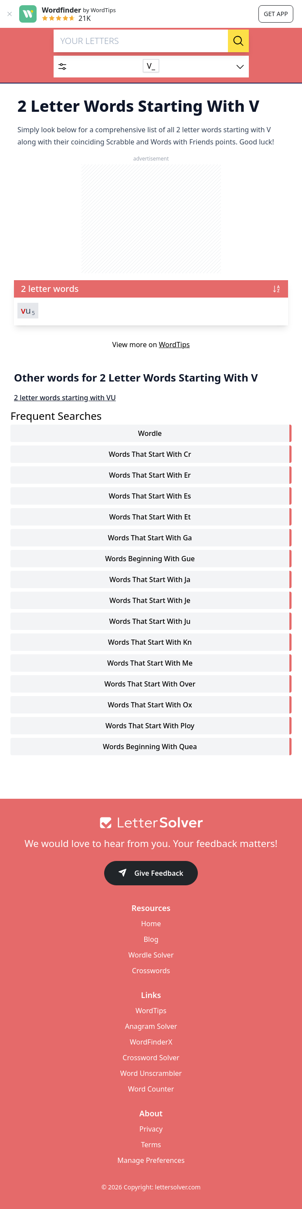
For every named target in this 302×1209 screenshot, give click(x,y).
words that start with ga (150, 538)
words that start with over (149, 684)
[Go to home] (151, 822)
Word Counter (151, 1089)
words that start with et (149, 517)
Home (151, 923)
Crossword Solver (150, 1057)
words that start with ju (150, 621)
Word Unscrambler (151, 1073)
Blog (150, 939)
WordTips (174, 344)
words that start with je (149, 600)
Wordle (150, 433)
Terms (151, 1144)
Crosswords (151, 970)
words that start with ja (149, 579)
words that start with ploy (149, 725)
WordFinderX (151, 1042)
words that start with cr (150, 454)
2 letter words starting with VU (65, 397)
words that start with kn (150, 642)
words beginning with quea (150, 746)
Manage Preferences (150, 1160)
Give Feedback (151, 873)
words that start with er (150, 475)
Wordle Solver (150, 955)
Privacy (151, 1129)
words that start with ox (150, 705)
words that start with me (150, 663)
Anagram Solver (151, 1026)
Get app (276, 14)
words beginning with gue (150, 558)
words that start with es (150, 496)
